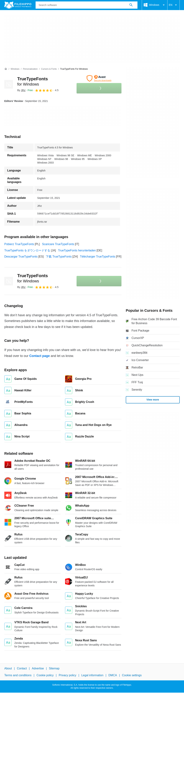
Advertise (38, 668)
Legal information (92, 675)
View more (152, 399)
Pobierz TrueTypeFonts (19, 244)
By (21, 90)
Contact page (39, 356)
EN (173, 5)
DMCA (113, 675)
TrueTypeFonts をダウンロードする (27, 250)
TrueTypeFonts (32, 278)
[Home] (5, 69)
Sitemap (54, 668)
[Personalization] (30, 69)
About (8, 668)
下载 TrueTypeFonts (59, 256)
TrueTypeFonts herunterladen (77, 250)
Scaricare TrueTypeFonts (58, 244)
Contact (22, 668)
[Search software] (131, 5)
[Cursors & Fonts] (49, 69)
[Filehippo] (17, 5)
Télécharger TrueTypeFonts (97, 256)
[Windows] (15, 69)
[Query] (86, 5)
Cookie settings (132, 675)
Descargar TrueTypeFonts (21, 256)
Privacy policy (67, 675)
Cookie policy (45, 675)
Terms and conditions (17, 675)
